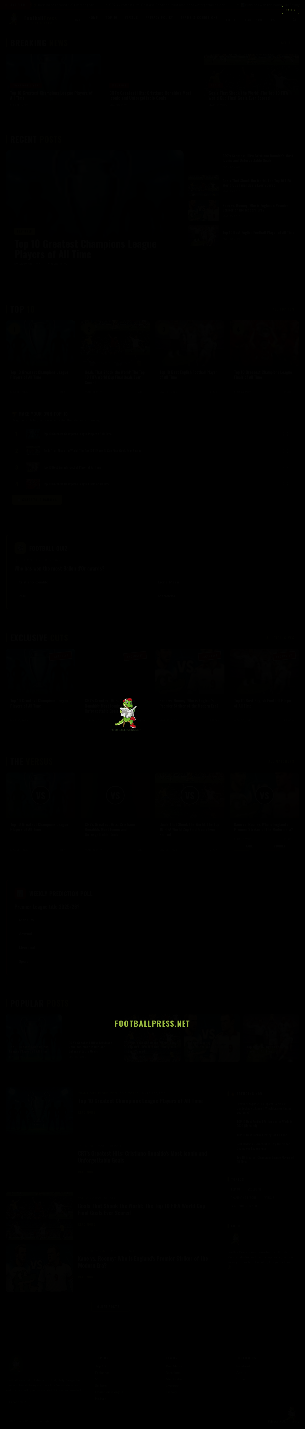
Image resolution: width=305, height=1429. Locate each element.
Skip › (291, 10)
